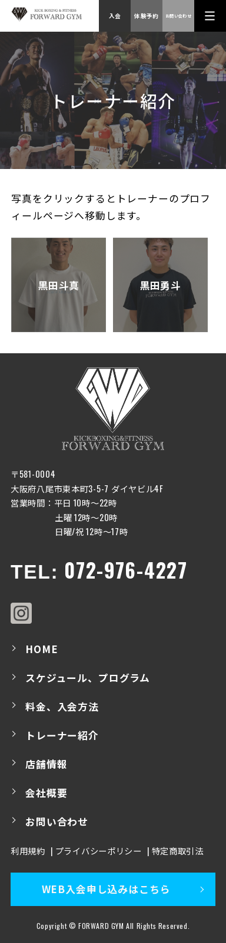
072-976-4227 (125, 569)
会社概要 (46, 793)
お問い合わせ (178, 15)
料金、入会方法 (62, 706)
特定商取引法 (178, 850)
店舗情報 (46, 764)
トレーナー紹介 (62, 735)
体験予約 (146, 16)
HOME (41, 649)
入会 (115, 16)
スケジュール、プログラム (87, 678)
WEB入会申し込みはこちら (106, 889)
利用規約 (28, 850)
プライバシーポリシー (98, 850)
